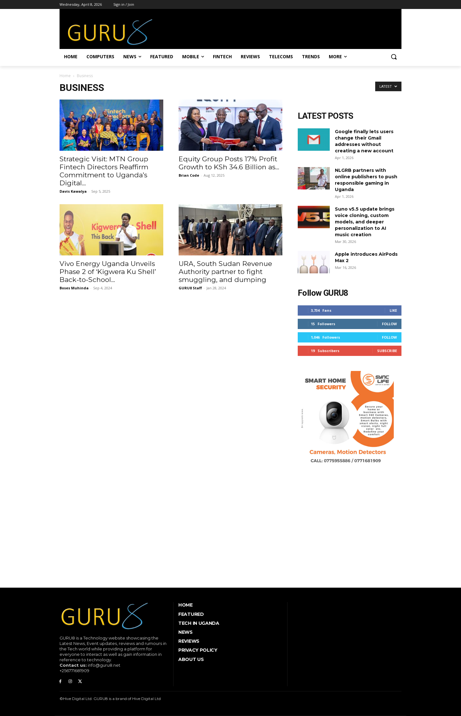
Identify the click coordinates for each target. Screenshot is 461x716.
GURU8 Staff (190, 288)
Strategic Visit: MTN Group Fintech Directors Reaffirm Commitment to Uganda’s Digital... (104, 171)
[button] (393, 56)
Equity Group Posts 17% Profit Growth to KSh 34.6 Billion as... (229, 163)
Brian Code (189, 175)
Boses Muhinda (74, 288)
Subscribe (387, 350)
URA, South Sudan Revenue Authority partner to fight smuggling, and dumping (225, 272)
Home (65, 75)
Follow (389, 323)
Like (393, 310)
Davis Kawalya (73, 191)
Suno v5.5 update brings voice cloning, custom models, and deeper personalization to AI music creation (364, 221)
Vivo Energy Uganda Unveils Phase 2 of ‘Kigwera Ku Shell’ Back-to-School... (108, 272)
